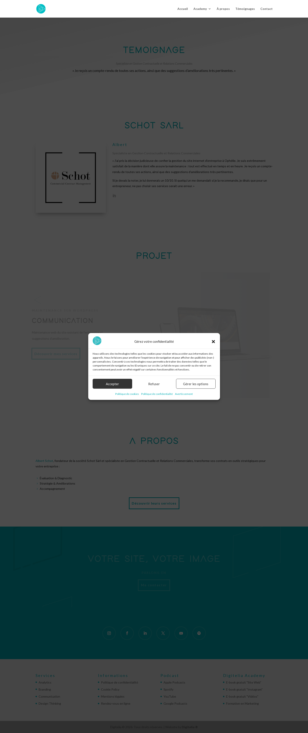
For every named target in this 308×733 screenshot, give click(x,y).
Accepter (112, 384)
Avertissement (184, 394)
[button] (213, 341)
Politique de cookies (127, 394)
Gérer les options (195, 384)
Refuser (154, 384)
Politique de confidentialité (157, 394)
